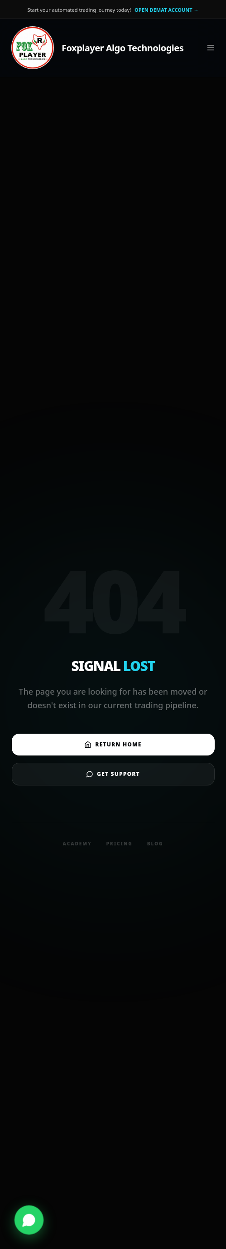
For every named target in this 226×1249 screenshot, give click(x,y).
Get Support (113, 774)
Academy (77, 843)
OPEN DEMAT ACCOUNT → (166, 9)
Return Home (112, 744)
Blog (155, 843)
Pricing (119, 843)
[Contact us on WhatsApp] (29, 1220)
